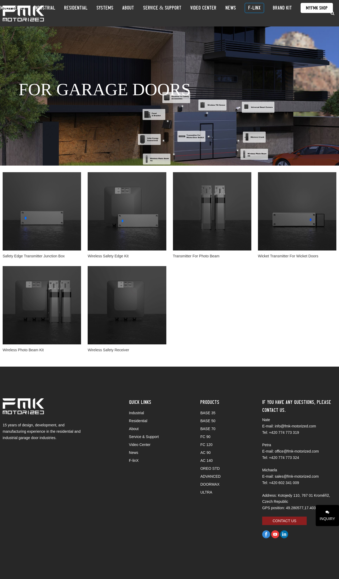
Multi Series (67, 13)
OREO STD (210, 468)
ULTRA (206, 492)
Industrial (92, 13)
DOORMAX (209, 484)
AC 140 (206, 460)
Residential (118, 13)
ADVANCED (210, 476)
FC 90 (205, 437)
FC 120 (206, 445)
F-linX (259, 13)
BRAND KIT (281, 13)
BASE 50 (207, 421)
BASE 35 (207, 413)
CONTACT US (284, 521)
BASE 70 (207, 429)
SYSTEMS (140, 13)
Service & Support (185, 13)
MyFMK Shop (309, 13)
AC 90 (205, 452)
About (158, 13)
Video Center (221, 13)
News (242, 13)
